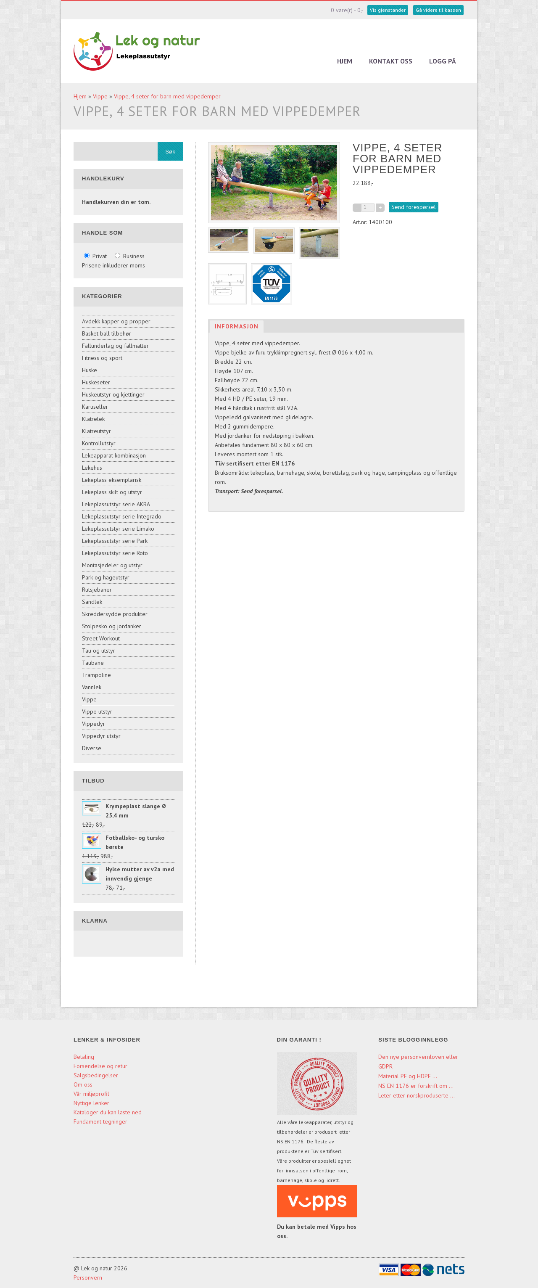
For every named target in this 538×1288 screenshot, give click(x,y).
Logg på (442, 61)
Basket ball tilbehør (106, 333)
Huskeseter (96, 382)
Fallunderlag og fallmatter (115, 345)
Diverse (91, 748)
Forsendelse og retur (100, 1066)
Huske (89, 370)
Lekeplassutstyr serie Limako (118, 528)
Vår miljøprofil (91, 1094)
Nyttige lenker (91, 1103)
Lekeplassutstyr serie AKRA (116, 504)
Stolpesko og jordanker (111, 626)
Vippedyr (93, 723)
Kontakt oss (390, 61)
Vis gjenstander (388, 10)
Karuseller (95, 406)
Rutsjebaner (97, 589)
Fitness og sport (102, 358)
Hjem (344, 61)
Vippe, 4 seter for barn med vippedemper (167, 96)
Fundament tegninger (101, 1121)
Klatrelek (93, 419)
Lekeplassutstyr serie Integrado (121, 516)
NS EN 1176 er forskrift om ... (416, 1086)
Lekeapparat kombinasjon (114, 455)
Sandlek (92, 602)
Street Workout (101, 638)
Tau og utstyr (98, 650)
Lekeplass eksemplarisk (111, 480)
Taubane (93, 662)
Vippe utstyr (97, 711)
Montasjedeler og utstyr (112, 565)
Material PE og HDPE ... (407, 1076)
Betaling (84, 1057)
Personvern (88, 1277)
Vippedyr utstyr (101, 736)
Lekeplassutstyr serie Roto (115, 553)
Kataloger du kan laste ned (108, 1112)
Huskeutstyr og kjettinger (113, 394)
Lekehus (92, 467)
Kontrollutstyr (99, 443)
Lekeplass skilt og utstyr (112, 492)
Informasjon (236, 326)
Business (130, 256)
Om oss (83, 1084)
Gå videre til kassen (438, 10)
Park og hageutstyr (105, 577)
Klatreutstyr (96, 431)
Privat (96, 256)
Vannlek (91, 687)
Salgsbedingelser (96, 1075)
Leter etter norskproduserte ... (416, 1095)
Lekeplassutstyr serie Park (115, 541)
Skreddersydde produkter (115, 614)
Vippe (100, 96)
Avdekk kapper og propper (116, 321)
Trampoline (96, 675)
